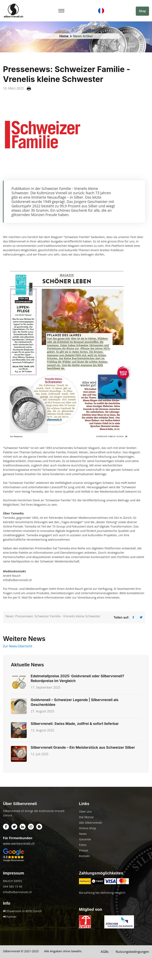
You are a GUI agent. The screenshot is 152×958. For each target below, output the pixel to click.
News (83, 834)
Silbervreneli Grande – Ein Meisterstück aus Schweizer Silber (83, 747)
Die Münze (86, 817)
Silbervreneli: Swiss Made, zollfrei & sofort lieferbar (75, 724)
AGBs (105, 951)
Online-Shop (87, 828)
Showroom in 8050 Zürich (22, 911)
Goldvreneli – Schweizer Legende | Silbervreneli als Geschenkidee (74, 702)
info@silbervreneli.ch (17, 892)
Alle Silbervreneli (90, 822)
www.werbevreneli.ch (19, 843)
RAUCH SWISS (12, 881)
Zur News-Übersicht (17, 646)
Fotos (82, 845)
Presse (83, 850)
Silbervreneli (11, 951)
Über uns (85, 811)
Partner (10, 917)
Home (63, 36)
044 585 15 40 (12, 886)
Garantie (85, 839)
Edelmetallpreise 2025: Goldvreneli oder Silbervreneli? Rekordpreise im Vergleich (77, 678)
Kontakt (84, 856)
